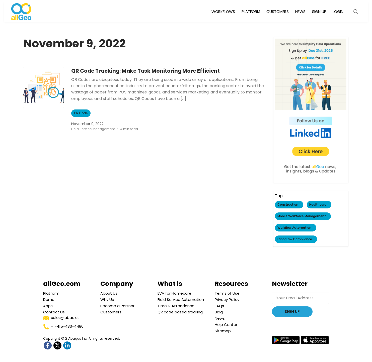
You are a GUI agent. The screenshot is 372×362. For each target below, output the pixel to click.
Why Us (107, 299)
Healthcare (317, 205)
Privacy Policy (227, 299)
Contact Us (54, 312)
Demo (48, 299)
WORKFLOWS (223, 11)
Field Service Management (93, 129)
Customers (110, 312)
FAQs (219, 305)
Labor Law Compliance (294, 239)
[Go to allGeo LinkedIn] (67, 345)
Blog (219, 312)
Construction (287, 205)
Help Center (226, 324)
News (220, 318)
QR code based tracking (180, 312)
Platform (51, 293)
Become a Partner (117, 305)
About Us (108, 293)
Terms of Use (227, 293)
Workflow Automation (294, 228)
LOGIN (338, 11)
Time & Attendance (176, 305)
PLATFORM (251, 11)
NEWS (300, 11)
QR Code (81, 113)
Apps (48, 305)
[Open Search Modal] (356, 12)
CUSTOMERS (277, 11)
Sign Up (292, 311)
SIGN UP (319, 11)
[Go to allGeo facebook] (47, 345)
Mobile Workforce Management (301, 216)
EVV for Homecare (174, 293)
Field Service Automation (181, 299)
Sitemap (223, 330)
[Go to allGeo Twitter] (57, 345)
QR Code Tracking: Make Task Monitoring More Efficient (157, 70)
